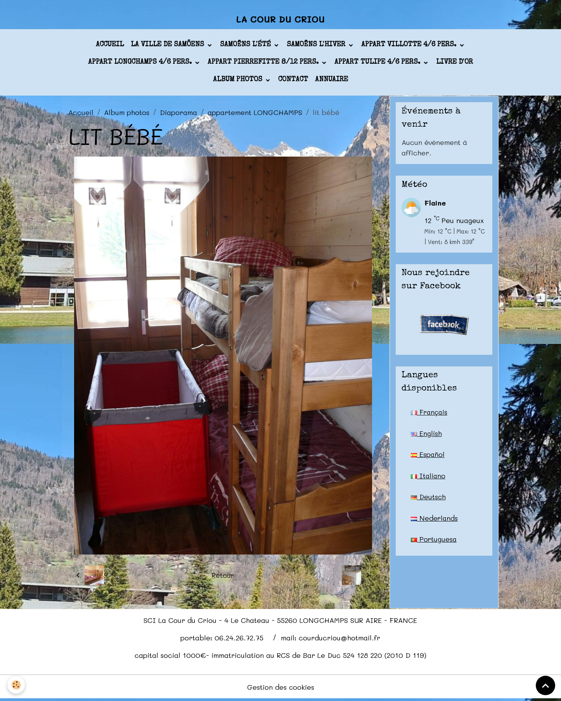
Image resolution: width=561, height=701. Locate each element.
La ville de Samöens (168, 46)
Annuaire (331, 81)
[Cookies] (16, 685)
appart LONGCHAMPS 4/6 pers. (141, 63)
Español (428, 456)
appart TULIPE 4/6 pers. (378, 63)
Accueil (110, 46)
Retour (222, 576)
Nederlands (435, 520)
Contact (293, 81)
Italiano (428, 477)
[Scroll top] (545, 685)
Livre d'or (454, 63)
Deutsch (429, 499)
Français (430, 413)
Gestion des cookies (281, 688)
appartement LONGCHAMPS (255, 113)
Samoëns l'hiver (317, 46)
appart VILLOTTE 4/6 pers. (409, 46)
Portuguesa (434, 541)
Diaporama (178, 113)
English (426, 434)
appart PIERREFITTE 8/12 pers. (264, 63)
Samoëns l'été (246, 46)
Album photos (238, 81)
